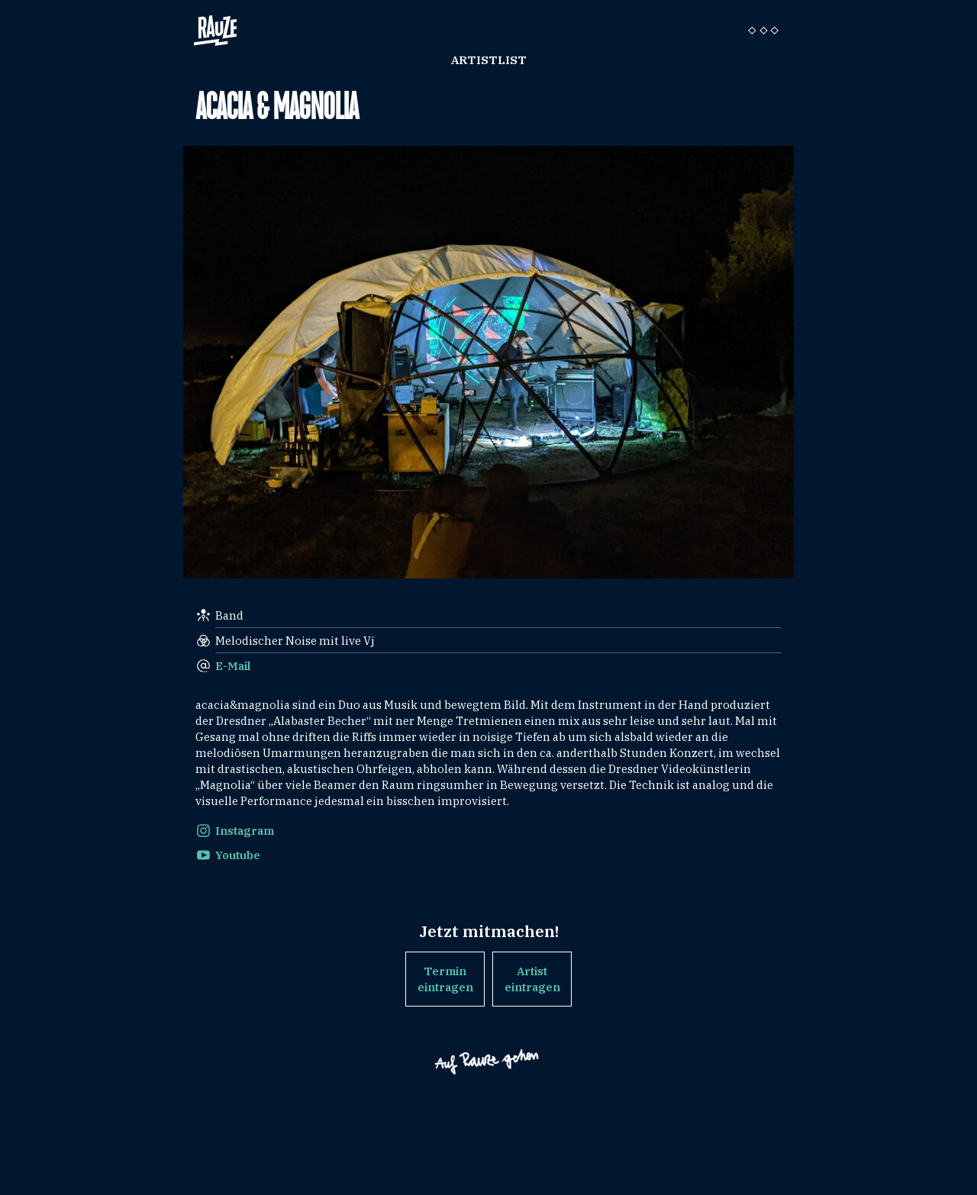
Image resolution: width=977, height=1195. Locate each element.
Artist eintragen (532, 979)
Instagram (244, 830)
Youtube (237, 855)
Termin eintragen (445, 979)
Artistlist (489, 60)
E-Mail (233, 666)
